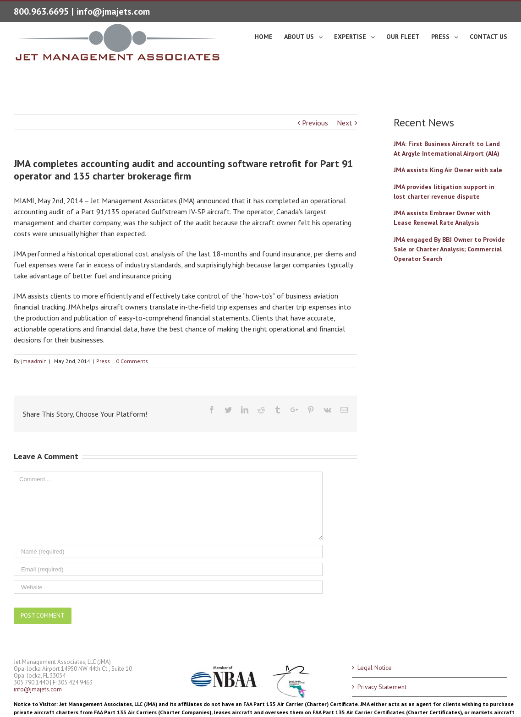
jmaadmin (34, 361)
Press (103, 361)
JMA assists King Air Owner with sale (448, 170)
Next (344, 122)
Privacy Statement (381, 687)
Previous (315, 122)
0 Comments (132, 361)
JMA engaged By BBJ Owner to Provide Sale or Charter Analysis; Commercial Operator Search (449, 249)
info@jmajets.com (113, 11)
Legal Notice (374, 667)
